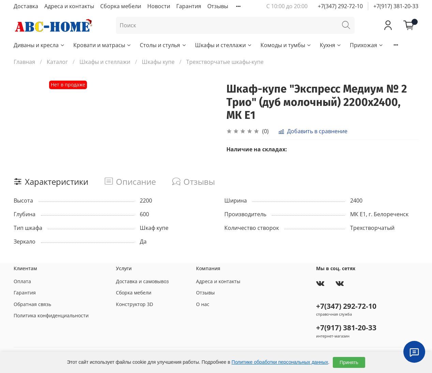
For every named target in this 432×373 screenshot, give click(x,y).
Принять (349, 362)
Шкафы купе (158, 62)
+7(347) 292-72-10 (340, 6)
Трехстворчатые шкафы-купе (225, 62)
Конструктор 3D (134, 304)
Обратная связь (32, 304)
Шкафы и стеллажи (223, 45)
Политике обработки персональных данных (280, 362)
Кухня (331, 45)
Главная (24, 62)
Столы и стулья (163, 45)
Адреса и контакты (69, 6)
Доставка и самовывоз (142, 281)
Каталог (57, 62)
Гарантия (188, 6)
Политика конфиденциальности (51, 315)
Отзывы (217, 6)
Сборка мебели (120, 6)
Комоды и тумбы (286, 45)
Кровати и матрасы (102, 45)
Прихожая (367, 45)
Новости (158, 6)
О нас (202, 304)
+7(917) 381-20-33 (395, 6)
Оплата (22, 281)
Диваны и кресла (39, 45)
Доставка (26, 6)
